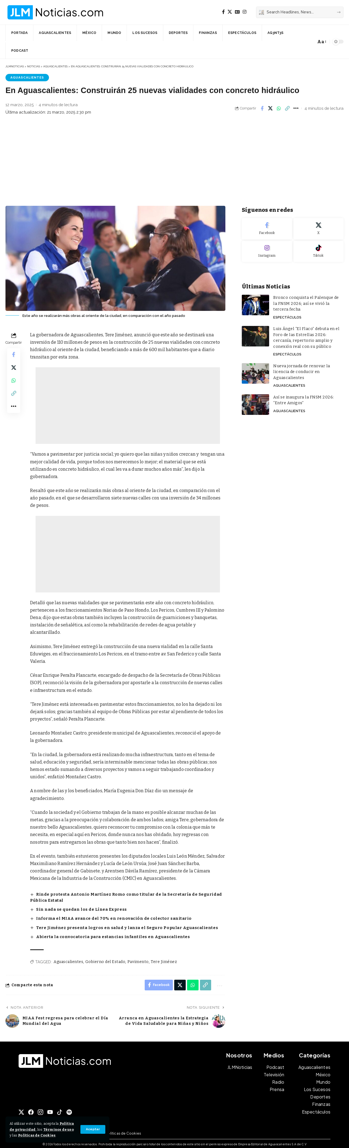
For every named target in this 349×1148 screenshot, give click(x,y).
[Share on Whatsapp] (279, 108)
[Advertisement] (174, 162)
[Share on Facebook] (262, 108)
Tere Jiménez (164, 960)
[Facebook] (223, 12)
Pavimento (138, 960)
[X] (229, 12)
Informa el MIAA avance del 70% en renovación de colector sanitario (112, 917)
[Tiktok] (318, 250)
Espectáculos (287, 316)
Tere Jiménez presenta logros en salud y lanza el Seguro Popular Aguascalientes (125, 926)
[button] (92, 1129)
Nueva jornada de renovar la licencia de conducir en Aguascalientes (300, 369)
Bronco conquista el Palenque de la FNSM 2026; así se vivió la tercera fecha (307, 302)
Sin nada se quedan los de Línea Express (81, 908)
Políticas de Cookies (45, 1135)
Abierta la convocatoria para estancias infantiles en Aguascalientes (111, 935)
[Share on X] (270, 108)
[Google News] (237, 12)
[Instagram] (244, 12)
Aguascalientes (27, 77)
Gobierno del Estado (105, 960)
